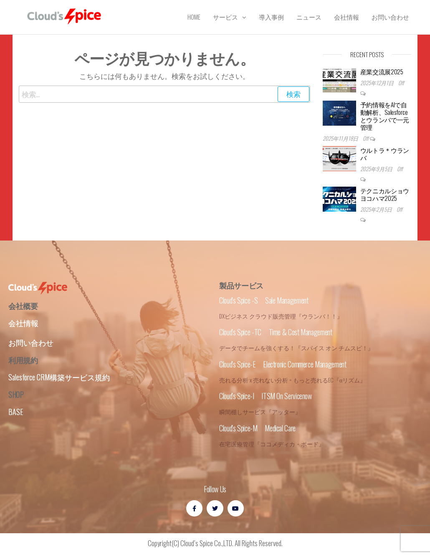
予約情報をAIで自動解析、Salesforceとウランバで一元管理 (385, 116)
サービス (225, 16)
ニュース (308, 16)
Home (193, 16)
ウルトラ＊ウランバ (385, 153)
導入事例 (271, 16)
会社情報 (346, 16)
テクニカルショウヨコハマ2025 (385, 194)
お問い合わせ (390, 16)
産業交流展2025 (381, 71)
